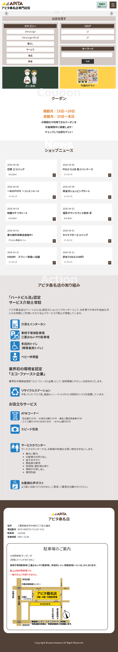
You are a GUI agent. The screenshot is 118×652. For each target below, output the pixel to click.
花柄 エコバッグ (15, 169)
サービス (30, 49)
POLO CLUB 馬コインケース (78, 169)
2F (88, 37)
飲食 (30, 61)
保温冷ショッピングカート (76, 191)
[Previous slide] (6, 14)
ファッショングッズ (30, 37)
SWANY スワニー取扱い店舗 (23, 256)
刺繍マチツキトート (17, 213)
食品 (30, 55)
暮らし (30, 43)
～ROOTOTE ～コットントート (23, 191)
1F (88, 31)
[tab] (54, 12)
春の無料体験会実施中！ (20, 235)
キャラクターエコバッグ (75, 235)
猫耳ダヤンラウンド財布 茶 (77, 213)
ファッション (30, 31)
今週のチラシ (88, 85)
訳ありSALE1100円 (73, 256)
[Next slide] (112, 14)
